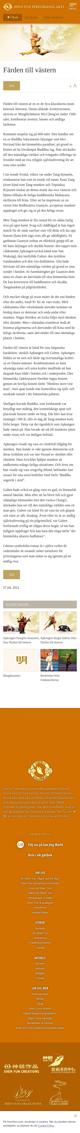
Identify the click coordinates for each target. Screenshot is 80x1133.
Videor (40, 922)
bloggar (40, 973)
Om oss (40, 872)
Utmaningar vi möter (40, 897)
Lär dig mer (31, 17)
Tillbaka (11, 17)
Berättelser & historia (40, 1023)
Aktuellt (40, 958)
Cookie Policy (46, 1125)
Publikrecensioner (40, 942)
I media (40, 947)
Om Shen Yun (40, 933)
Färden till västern (53, 17)
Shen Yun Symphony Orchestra (40, 883)
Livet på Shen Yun (40, 888)
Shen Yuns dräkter (40, 1008)
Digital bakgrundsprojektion (40, 1013)
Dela (11, 85)
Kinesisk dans (39, 994)
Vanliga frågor (40, 912)
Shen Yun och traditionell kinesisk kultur (40, 1028)
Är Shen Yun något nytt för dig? (40, 878)
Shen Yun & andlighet (40, 902)
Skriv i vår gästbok (40, 855)
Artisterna (40, 907)
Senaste (40, 928)
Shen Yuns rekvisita (40, 1018)
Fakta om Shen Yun (40, 893)
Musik (40, 998)
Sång (40, 1003)
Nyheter (40, 963)
